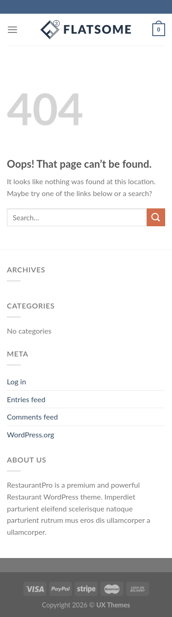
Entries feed (26, 399)
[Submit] (156, 217)
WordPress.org (30, 434)
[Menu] (12, 29)
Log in (16, 381)
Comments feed (32, 416)
